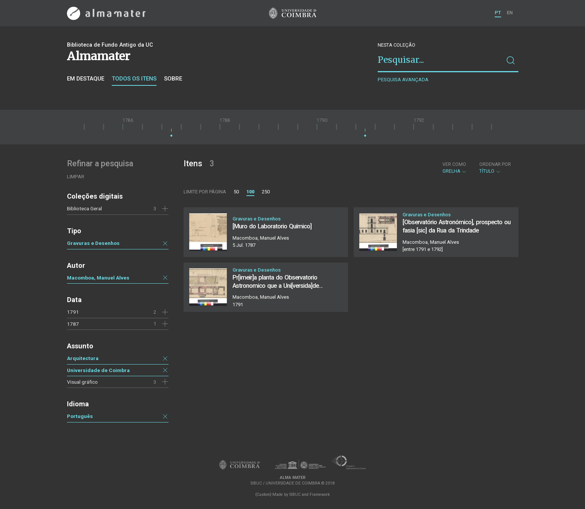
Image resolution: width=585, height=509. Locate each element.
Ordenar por (495, 164)
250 (266, 191)
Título (495, 167)
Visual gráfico (82, 382)
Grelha (454, 167)
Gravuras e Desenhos (93, 243)
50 (236, 191)
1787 (73, 324)
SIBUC (295, 494)
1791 (73, 312)
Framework (320, 494)
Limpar (75, 176)
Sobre (173, 78)
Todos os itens (134, 78)
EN (510, 12)
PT (498, 12)
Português (80, 416)
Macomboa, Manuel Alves (98, 278)
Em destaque (85, 78)
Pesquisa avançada (403, 79)
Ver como (454, 164)
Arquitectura (83, 358)
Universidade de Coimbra (98, 370)
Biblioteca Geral (84, 208)
